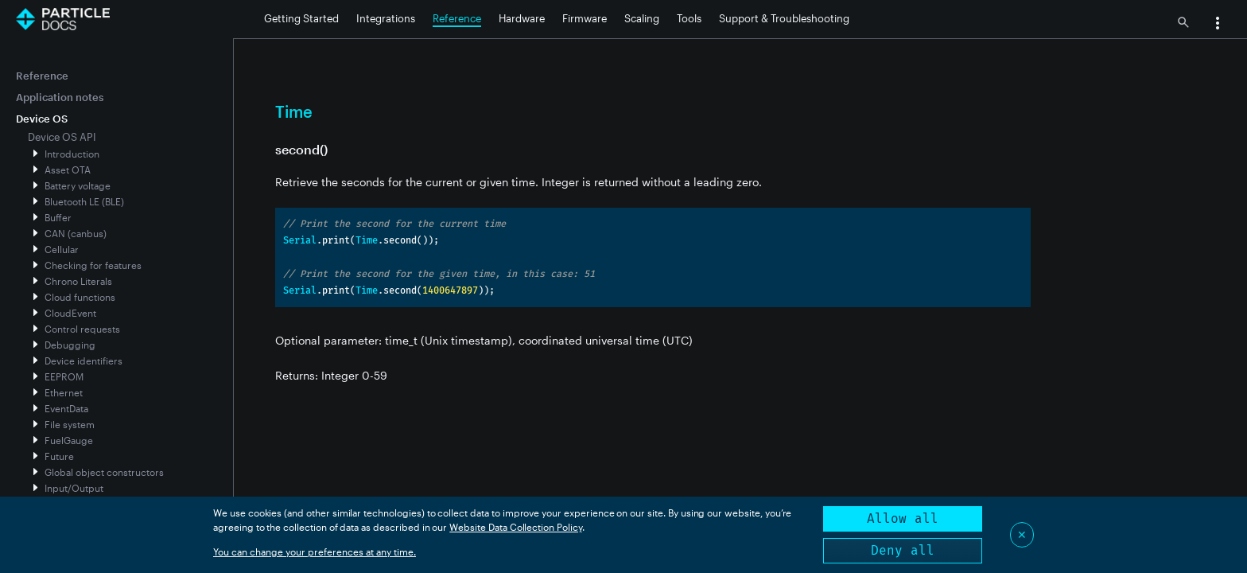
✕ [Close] (1022, 534)
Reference (457, 18)
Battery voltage (78, 185)
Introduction (72, 153)
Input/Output (74, 487)
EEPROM (64, 376)
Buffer (58, 217)
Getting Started (301, 18)
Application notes (59, 97)
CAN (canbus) (76, 233)
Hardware (522, 18)
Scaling (641, 18)
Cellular (62, 249)
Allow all (902, 518)
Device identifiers (83, 360)
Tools (689, 18)
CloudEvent (70, 312)
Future (59, 456)
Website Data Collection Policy (515, 526)
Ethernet (64, 392)
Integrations (385, 18)
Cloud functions (80, 296)
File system (70, 424)
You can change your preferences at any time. (314, 551)
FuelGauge (69, 440)
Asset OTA (68, 169)
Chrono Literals (78, 280)
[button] (1217, 25)
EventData (66, 408)
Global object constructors (104, 471)
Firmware (584, 18)
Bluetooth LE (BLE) (84, 201)
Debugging (70, 344)
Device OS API (62, 137)
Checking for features (93, 265)
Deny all (902, 550)
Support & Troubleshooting (784, 18)
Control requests (82, 328)
